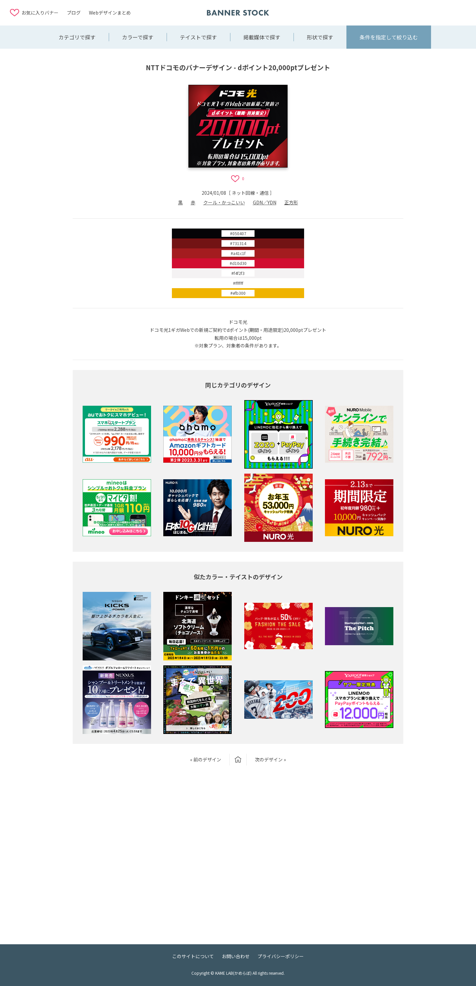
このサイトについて (193, 956)
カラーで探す (137, 37)
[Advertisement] (413, 12)
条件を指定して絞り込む (389, 37)
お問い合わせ (236, 956)
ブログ (74, 12)
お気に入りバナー (40, 12)
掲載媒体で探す (261, 37)
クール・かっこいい (224, 202)
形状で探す (320, 37)
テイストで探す (198, 37)
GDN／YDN (264, 202)
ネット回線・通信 (250, 192)
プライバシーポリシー (281, 956)
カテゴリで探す (77, 37)
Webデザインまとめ (110, 12)
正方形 (291, 202)
